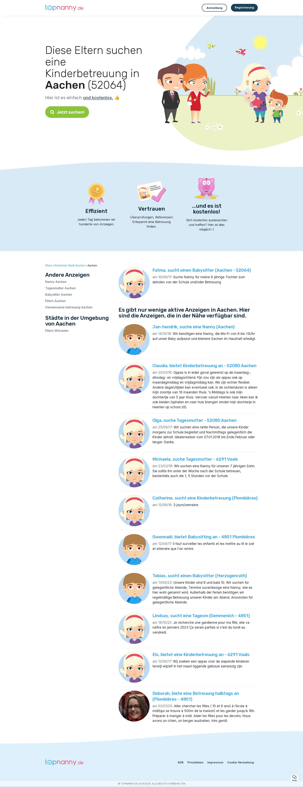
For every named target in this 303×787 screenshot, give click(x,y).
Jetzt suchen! (67, 112)
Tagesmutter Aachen (60, 288)
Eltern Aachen (55, 301)
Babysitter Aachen (58, 294)
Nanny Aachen (55, 282)
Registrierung (244, 7)
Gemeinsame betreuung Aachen (68, 307)
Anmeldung (214, 7)
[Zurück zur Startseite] (64, 7)
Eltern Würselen (56, 331)
